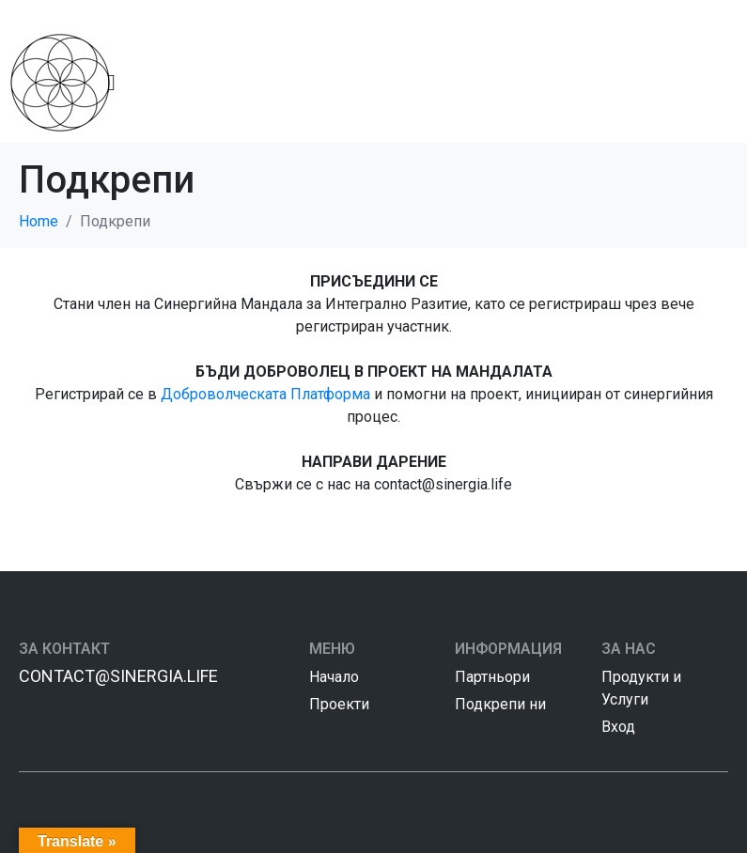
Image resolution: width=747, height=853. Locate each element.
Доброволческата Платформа (265, 394)
